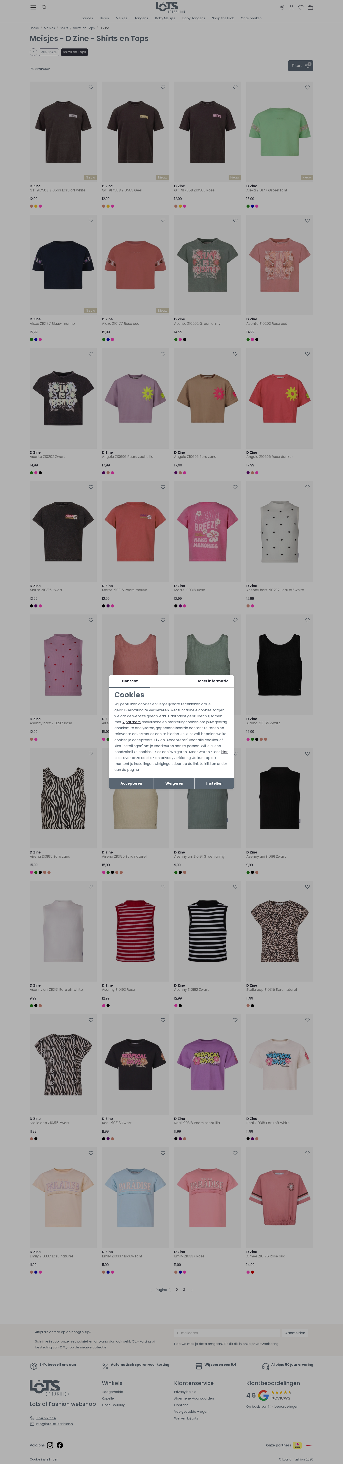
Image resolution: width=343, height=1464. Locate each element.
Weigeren (174, 783)
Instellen (214, 783)
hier (224, 751)
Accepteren (131, 783)
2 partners (131, 722)
